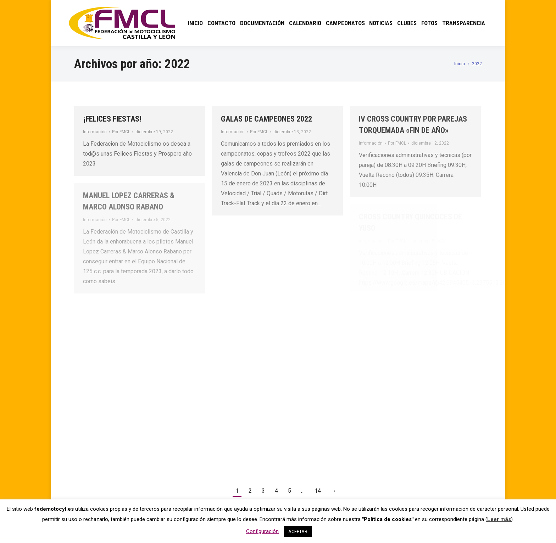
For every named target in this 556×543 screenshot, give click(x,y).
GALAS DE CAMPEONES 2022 (266, 118)
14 (318, 490)
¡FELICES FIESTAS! (112, 118)
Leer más (499, 519)
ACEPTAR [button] (297, 531)
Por (121, 131)
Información (95, 131)
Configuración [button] (262, 531)
